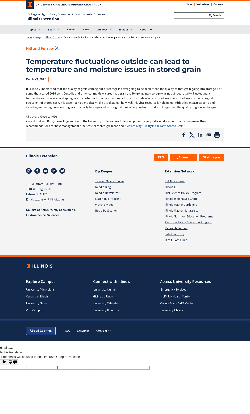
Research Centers (176, 228)
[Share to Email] (208, 134)
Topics (32, 30)
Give (189, 4)
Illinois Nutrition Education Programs (189, 216)
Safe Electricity (174, 234)
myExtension (183, 157)
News (86, 29)
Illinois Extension (43, 19)
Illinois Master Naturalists (181, 210)
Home (29, 37)
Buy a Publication (106, 210)
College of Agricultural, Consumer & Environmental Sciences (66, 14)
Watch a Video (104, 205)
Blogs (38, 37)
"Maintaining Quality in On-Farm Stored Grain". (155, 126)
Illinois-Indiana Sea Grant (181, 199)
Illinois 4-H (171, 187)
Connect (102, 30)
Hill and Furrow (52, 37)
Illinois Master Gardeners (181, 205)
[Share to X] (192, 134)
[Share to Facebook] (183, 134)
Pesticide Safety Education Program (188, 222)
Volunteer (203, 4)
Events (71, 29)
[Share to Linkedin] (200, 134)
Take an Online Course (109, 181)
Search (217, 15)
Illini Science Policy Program (183, 193)
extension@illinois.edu (49, 199)
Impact (123, 30)
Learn (51, 30)
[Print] (217, 134)
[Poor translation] (12, 362)
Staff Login (211, 157)
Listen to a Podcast (108, 199)
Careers (218, 4)
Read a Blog (103, 187)
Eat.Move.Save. (175, 181)
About (144, 30)
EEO (161, 157)
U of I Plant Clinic (176, 240)
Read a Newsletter (107, 193)
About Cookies (41, 330)
